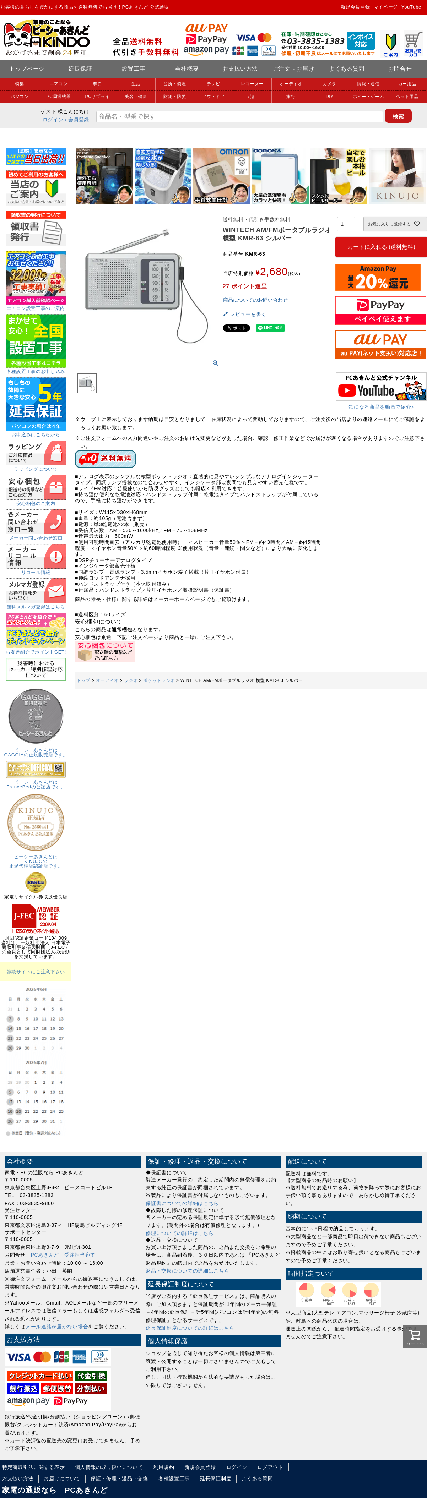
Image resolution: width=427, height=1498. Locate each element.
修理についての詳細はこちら (180, 1233)
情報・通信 (368, 83)
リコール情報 (36, 570)
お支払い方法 (240, 69)
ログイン (53, 119)
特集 (19, 83)
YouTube (411, 7)
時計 (252, 96)
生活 (135, 83)
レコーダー (252, 83)
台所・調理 (174, 83)
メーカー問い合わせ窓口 (36, 536)
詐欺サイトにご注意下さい (36, 971)
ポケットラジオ (159, 680)
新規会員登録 (355, 7)
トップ (83, 680)
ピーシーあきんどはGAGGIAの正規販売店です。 (36, 750)
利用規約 (163, 1467)
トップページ (27, 69)
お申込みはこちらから (36, 432)
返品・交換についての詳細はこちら (187, 1271)
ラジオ (130, 680)
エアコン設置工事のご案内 (36, 306)
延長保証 (80, 69)
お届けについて (62, 1478)
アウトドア (213, 96)
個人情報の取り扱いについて (109, 1467)
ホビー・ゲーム (368, 96)
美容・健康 (136, 96)
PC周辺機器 (59, 96)
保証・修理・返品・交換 (119, 1478)
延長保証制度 (215, 1478)
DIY (330, 96)
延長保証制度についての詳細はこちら (190, 1328)
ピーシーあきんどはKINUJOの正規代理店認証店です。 (36, 859)
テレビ (213, 83)
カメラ (329, 83)
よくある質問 (346, 69)
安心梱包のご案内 (36, 501)
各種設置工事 (174, 1478)
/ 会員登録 (77, 119)
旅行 (290, 96)
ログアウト (270, 1467)
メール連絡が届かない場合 (57, 1326)
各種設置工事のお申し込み (36, 369)
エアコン (59, 83)
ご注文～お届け (293, 69)
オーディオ (291, 83)
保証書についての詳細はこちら (182, 1203)
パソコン (20, 96)
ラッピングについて (36, 467)
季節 (97, 83)
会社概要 (187, 69)
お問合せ (400, 69)
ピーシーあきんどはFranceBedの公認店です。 (36, 782)
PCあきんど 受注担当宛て (63, 1255)
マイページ (386, 7)
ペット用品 (407, 96)
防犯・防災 (174, 96)
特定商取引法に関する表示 (33, 1467)
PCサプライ (97, 96)
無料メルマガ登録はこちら (36, 604)
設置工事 (134, 69)
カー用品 (407, 83)
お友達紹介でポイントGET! (36, 650)
